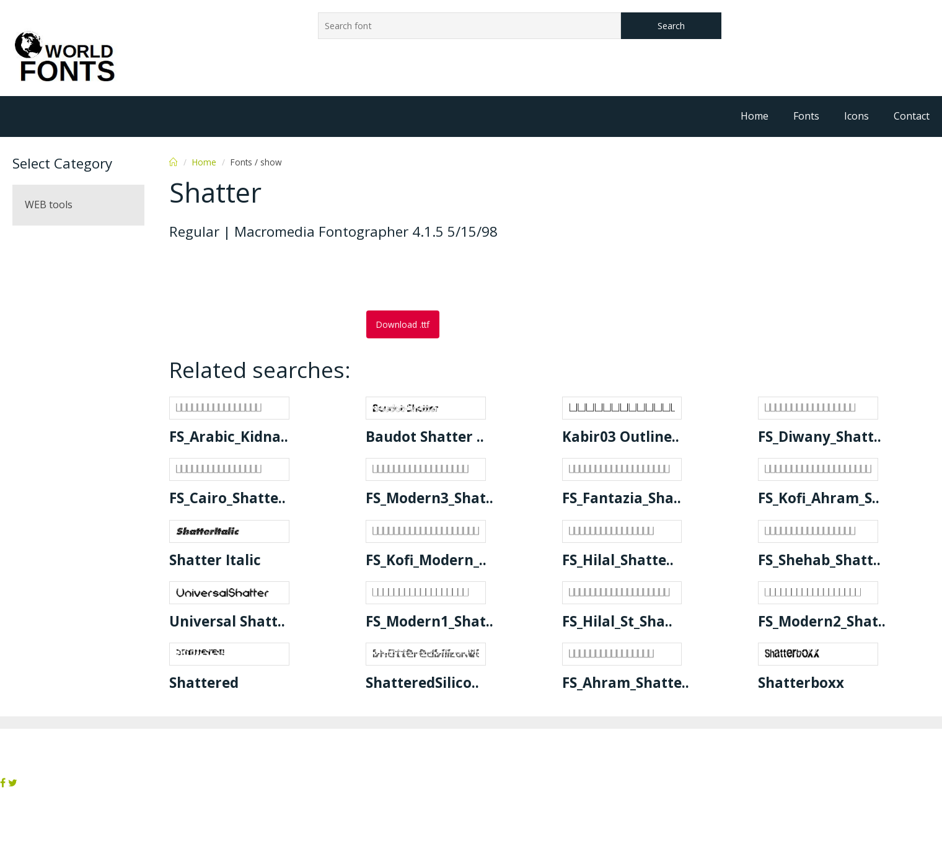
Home (754, 116)
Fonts (806, 116)
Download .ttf (402, 324)
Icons (856, 116)
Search (671, 26)
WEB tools (49, 204)
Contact (912, 116)
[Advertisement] (268, 276)
